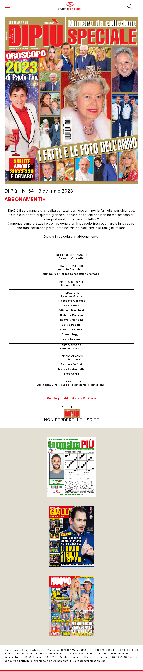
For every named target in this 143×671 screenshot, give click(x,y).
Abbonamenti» (25, 199)
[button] (66, 178)
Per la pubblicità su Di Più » (71, 398)
